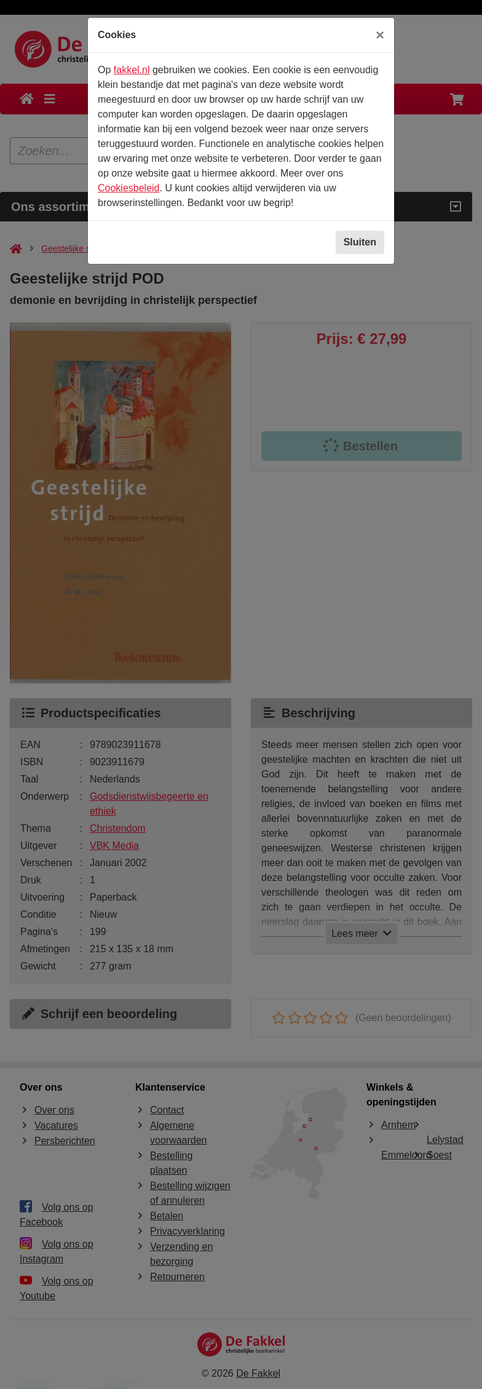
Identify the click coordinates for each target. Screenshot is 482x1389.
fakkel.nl (132, 70)
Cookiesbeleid (129, 188)
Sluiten (360, 242)
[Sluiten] (380, 35)
